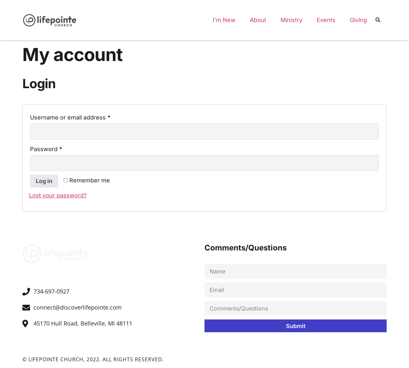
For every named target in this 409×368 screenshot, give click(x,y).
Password (58, 147)
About (258, 20)
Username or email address (82, 115)
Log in (44, 181)
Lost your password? (58, 195)
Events (326, 20)
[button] (377, 20)
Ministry (291, 20)
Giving (358, 20)
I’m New (224, 20)
